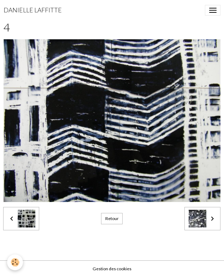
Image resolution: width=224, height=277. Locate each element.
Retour (112, 218)
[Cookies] (15, 262)
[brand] (33, 10)
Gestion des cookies (112, 268)
